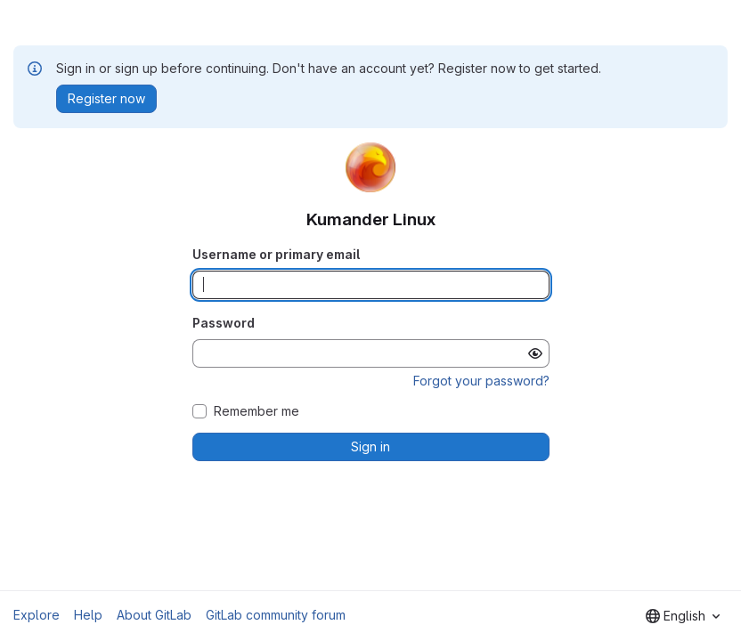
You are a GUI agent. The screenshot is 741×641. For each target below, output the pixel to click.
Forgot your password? (481, 380)
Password (223, 322)
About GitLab (154, 614)
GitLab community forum (276, 614)
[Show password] (535, 353)
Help (88, 614)
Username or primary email (276, 254)
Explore (36, 614)
